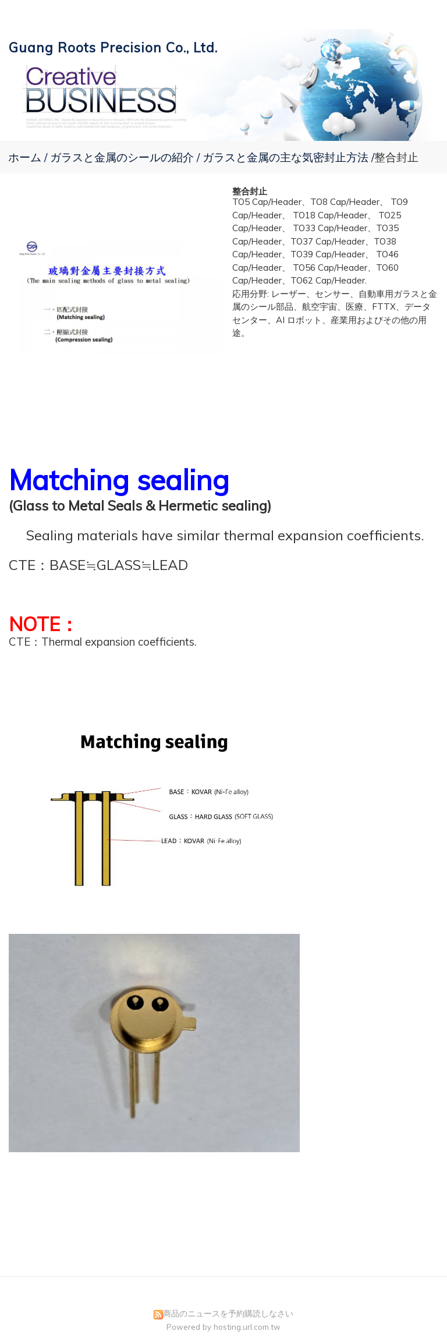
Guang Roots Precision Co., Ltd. (113, 47)
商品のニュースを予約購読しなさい (228, 1313)
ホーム (24, 157)
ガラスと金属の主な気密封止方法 (285, 157)
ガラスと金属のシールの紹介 (123, 157)
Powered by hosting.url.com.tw (223, 1327)
